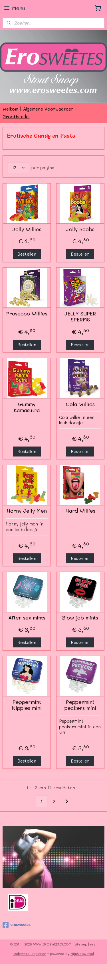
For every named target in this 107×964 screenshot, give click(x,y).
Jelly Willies (26, 229)
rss (92, 944)
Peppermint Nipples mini (27, 705)
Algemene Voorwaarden (48, 109)
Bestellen (26, 254)
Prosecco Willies (26, 314)
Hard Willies (80, 511)
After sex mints (26, 618)
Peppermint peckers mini (80, 705)
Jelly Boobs (80, 229)
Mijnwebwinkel (82, 953)
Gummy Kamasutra (27, 407)
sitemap (80, 944)
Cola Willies (80, 404)
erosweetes (17, 925)
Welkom (10, 109)
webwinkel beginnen (29, 953)
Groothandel (16, 116)
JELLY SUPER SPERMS (80, 317)
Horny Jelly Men (27, 511)
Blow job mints (80, 618)
